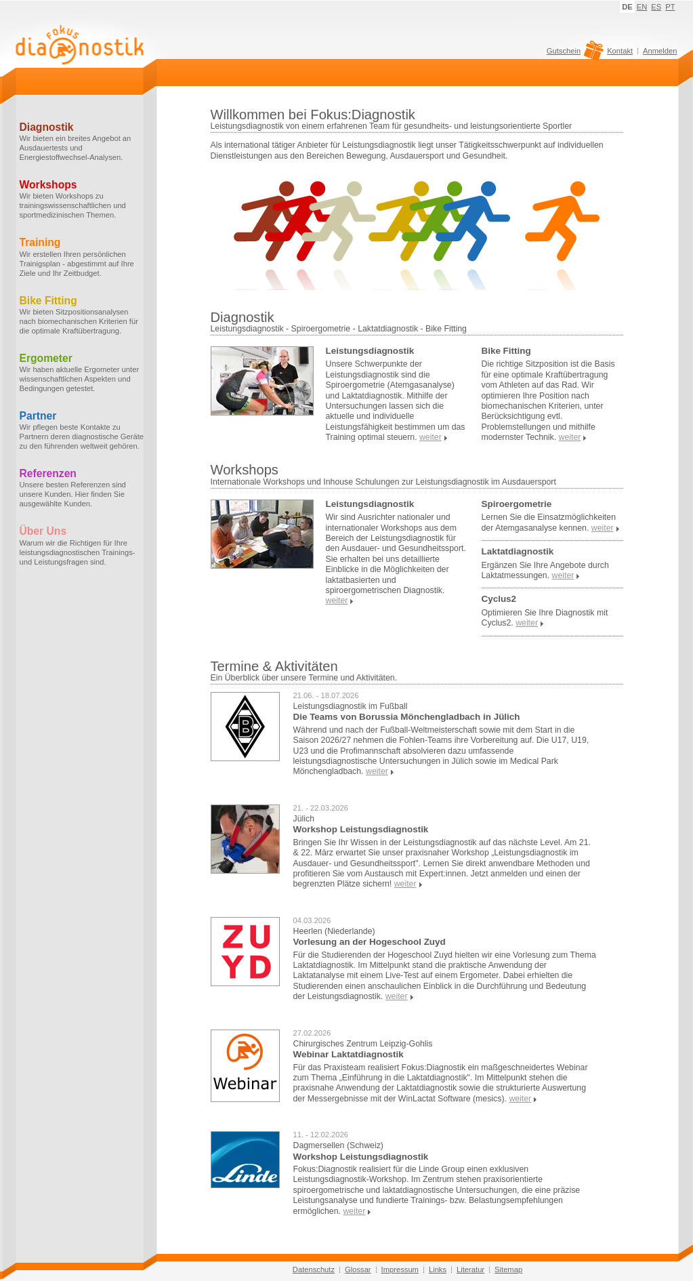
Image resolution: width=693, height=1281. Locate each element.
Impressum (400, 1269)
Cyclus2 (499, 599)
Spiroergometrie (517, 504)
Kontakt (620, 51)
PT (670, 7)
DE (627, 7)
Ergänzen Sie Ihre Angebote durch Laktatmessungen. (545, 570)
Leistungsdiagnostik (370, 351)
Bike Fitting (506, 351)
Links (437, 1269)
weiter (377, 771)
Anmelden (660, 51)
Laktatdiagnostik (518, 551)
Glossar (358, 1269)
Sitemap (508, 1269)
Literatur (470, 1269)
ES (656, 7)
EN (642, 7)
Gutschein (573, 54)
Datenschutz (314, 1269)
